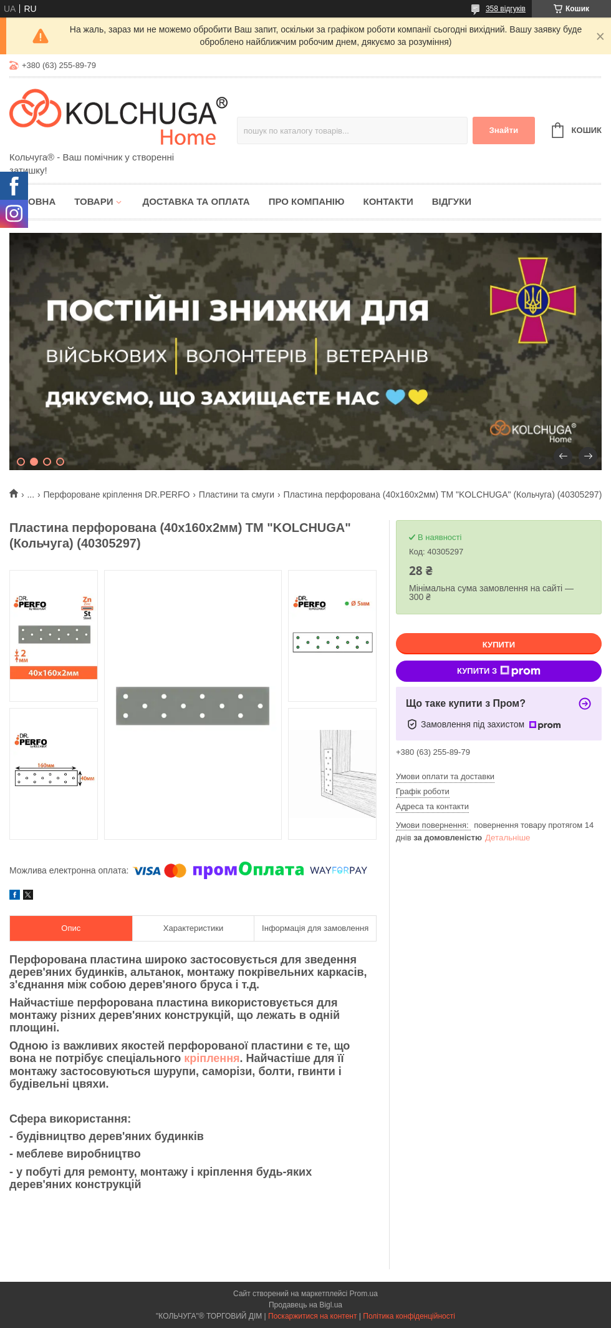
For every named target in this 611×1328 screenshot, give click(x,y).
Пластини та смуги (236, 494)
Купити (499, 644)
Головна (32, 201)
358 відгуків (506, 8)
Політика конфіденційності (409, 1316)
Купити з (499, 671)
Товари (93, 201)
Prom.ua (364, 1293)
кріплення (211, 1058)
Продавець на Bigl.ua (305, 1305)
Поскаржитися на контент (312, 1316)
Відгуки (451, 201)
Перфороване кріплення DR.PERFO (117, 494)
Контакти (388, 201)
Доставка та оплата (195, 201)
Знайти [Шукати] (503, 130)
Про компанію (307, 201)
